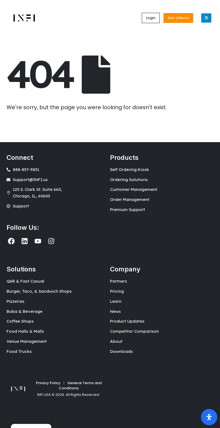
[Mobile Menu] (206, 18)
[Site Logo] (24, 17)
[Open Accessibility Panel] (209, 417)
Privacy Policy (48, 383)
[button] (151, 18)
